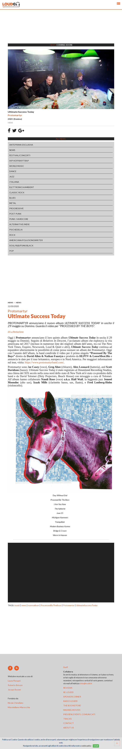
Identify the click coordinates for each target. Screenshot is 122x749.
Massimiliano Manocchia (19, 707)
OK (96, 746)
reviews (67, 688)
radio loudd (70, 701)
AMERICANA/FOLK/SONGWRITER (26, 240)
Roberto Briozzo (15, 685)
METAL (12, 203)
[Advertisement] (61, 30)
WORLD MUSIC (16, 166)
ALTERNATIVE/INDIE (19, 224)
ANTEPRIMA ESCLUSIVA (21, 144)
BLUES (12, 198)
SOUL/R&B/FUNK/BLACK (21, 245)
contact (68, 723)
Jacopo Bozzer (14, 689)
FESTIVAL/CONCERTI (19, 155)
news (23, 605)
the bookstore (72, 705)
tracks (67, 718)
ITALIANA (14, 182)
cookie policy (86, 746)
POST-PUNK (15, 213)
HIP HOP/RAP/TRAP (19, 160)
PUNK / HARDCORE (18, 219)
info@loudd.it (86, 683)
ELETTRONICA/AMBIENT (21, 187)
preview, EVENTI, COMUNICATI (79, 714)
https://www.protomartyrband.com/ (44, 362)
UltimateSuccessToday (86, 605)
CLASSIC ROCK (16, 192)
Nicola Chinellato (15, 703)
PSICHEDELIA (16, 229)
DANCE (12, 171)
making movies (71, 710)
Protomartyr (68, 605)
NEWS (12, 150)
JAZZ (11, 176)
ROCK (12, 235)
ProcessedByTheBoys (51, 605)
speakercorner (72, 696)
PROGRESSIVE (16, 208)
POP (11, 251)
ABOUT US (68, 727)
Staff (65, 667)
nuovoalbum (33, 605)
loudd (17, 605)
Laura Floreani (14, 680)
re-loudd (68, 692)
